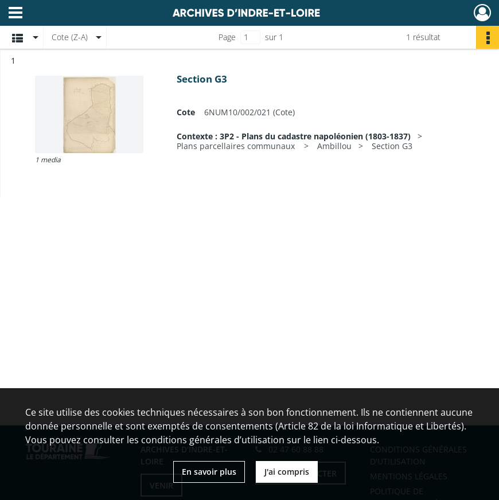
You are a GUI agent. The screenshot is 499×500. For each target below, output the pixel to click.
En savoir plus (209, 471)
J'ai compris (286, 471)
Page (227, 37)
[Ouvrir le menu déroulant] (15, 14)
